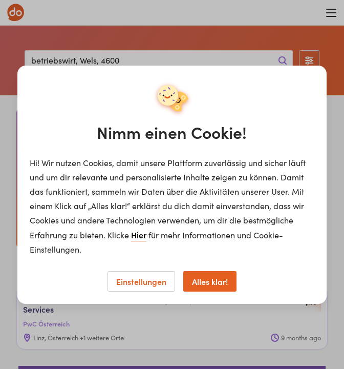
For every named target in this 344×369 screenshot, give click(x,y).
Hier (138, 234)
